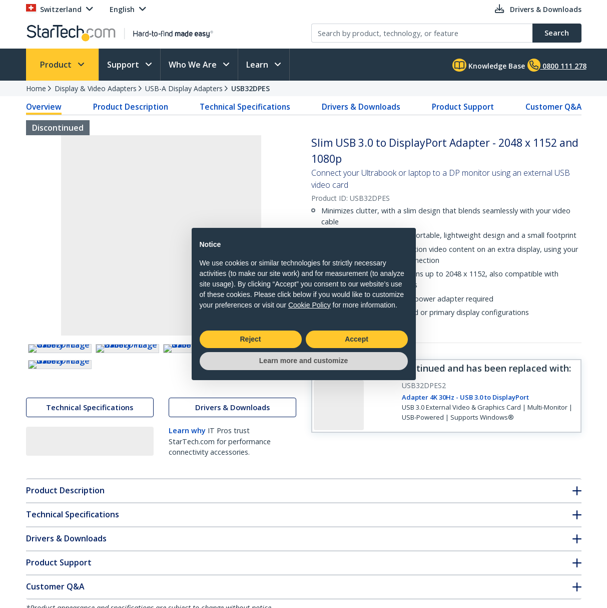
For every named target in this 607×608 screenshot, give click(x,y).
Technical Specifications (245, 106)
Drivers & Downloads (361, 106)
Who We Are (194, 64)
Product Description (130, 106)
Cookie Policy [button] (309, 305)
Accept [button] (356, 339)
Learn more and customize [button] (303, 361)
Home (36, 88)
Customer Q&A (553, 106)
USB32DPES (250, 88)
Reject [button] (250, 339)
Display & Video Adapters (96, 88)
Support (124, 64)
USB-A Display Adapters (184, 88)
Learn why (187, 519)
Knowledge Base (488, 65)
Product (57, 64)
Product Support (463, 106)
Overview (44, 106)
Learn (258, 64)
